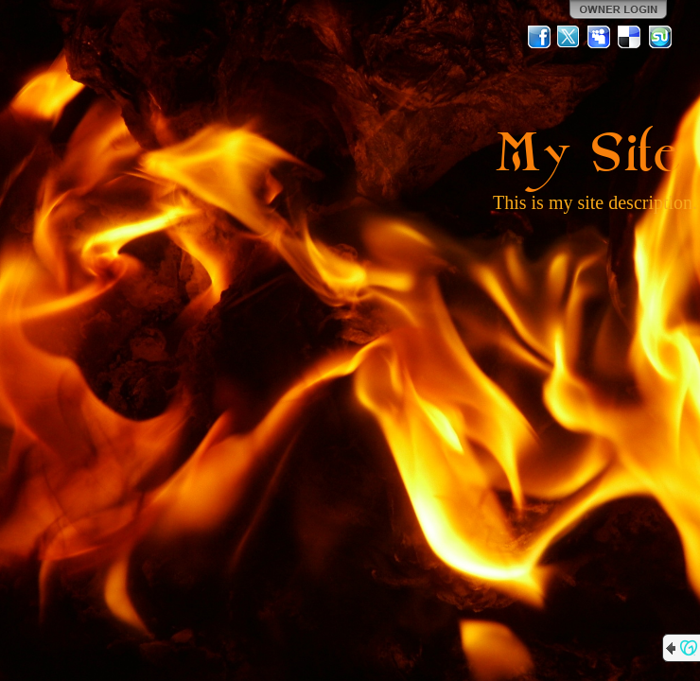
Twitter (569, 37)
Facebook (539, 37)
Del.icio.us (630, 37)
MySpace (599, 37)
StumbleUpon (660, 37)
